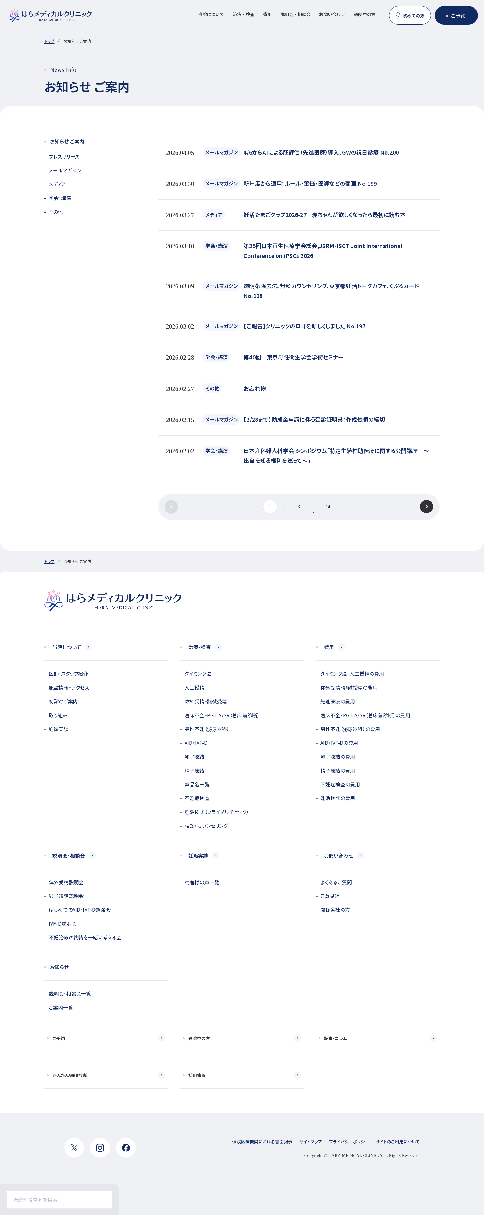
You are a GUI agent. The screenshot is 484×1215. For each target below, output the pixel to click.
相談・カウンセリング (206, 825)
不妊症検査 (197, 798)
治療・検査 (243, 14)
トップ (49, 41)
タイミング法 (198, 673)
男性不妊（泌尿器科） (207, 728)
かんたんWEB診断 (69, 1075)
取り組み (58, 715)
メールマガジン (65, 170)
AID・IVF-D (196, 742)
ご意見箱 (330, 895)
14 (328, 506)
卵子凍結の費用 (337, 756)
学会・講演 (60, 197)
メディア (57, 184)
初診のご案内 (63, 701)
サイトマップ (310, 1141)
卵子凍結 (195, 756)
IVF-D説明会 (62, 923)
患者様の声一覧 (202, 882)
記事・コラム (335, 1038)
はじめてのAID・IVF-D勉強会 (80, 909)
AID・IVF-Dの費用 (339, 742)
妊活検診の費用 (337, 798)
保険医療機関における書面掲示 (262, 1141)
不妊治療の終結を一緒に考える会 (85, 937)
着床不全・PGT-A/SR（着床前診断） (222, 715)
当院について (211, 14)
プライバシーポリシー (349, 1141)
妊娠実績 (59, 728)
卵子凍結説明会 (66, 895)
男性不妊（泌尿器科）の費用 (350, 728)
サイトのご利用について (398, 1141)
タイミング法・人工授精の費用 (352, 673)
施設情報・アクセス (69, 687)
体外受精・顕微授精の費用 (349, 687)
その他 (56, 211)
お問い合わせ (332, 14)
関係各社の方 (335, 909)
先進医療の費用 (337, 701)
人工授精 (195, 687)
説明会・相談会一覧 (70, 993)
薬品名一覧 (197, 784)
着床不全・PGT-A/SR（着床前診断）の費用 (365, 715)
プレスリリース (64, 156)
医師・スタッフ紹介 (68, 673)
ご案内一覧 (61, 1007)
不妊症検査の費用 (340, 784)
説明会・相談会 (295, 14)
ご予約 (458, 15)
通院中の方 (364, 14)
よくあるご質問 (336, 882)
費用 (267, 14)
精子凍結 (195, 770)
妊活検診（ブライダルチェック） (217, 811)
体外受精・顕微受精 (206, 701)
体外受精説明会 (66, 882)
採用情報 (197, 1075)
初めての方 (413, 15)
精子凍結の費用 (337, 770)
